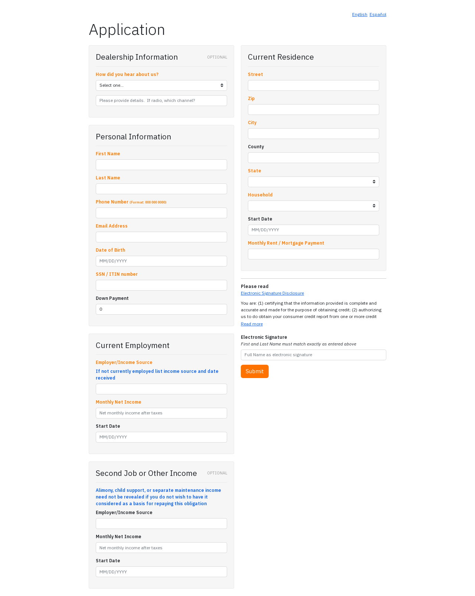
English (359, 14)
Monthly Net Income (118, 402)
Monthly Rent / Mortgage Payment (286, 243)
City (252, 122)
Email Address (112, 226)
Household (260, 195)
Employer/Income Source (124, 362)
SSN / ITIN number (117, 274)
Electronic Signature (298, 340)
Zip (251, 98)
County (256, 146)
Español (378, 14)
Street (255, 74)
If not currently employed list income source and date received (157, 374)
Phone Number (131, 202)
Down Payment (112, 298)
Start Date (108, 426)
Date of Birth (110, 250)
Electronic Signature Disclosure (272, 293)
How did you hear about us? (127, 74)
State (254, 170)
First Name (108, 153)
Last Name (108, 178)
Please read (255, 286)
